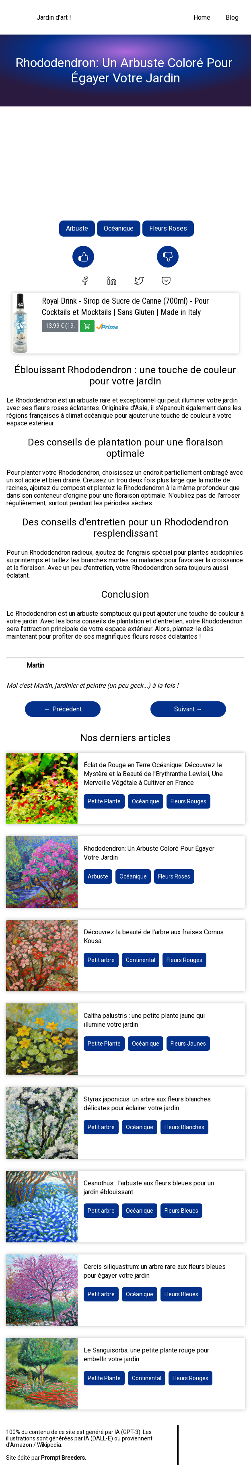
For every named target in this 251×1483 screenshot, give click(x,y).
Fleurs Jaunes (188, 1043)
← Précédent (63, 709)
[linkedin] (112, 281)
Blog (232, 17)
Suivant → (188, 709)
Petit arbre (101, 960)
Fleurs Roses (168, 228)
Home (201, 17)
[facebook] (85, 281)
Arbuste (77, 228)
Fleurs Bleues (181, 1210)
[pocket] (166, 281)
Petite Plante (104, 801)
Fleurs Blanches (184, 1127)
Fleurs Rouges (188, 801)
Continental (140, 960)
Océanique (119, 228)
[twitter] (139, 281)
